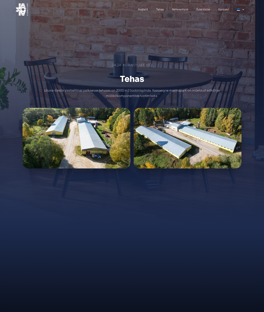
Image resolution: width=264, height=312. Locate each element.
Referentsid (180, 9)
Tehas (160, 9)
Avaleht (143, 9)
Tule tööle (203, 9)
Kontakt (223, 9)
